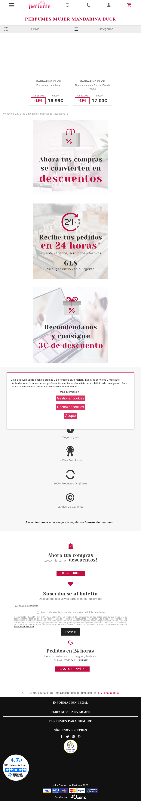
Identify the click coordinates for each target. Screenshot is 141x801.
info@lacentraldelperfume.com (74, 692)
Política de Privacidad (24, 626)
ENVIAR (70, 631)
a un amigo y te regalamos (70, 522)
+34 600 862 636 (37, 692)
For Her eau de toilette (48, 85)
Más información (69, 391)
